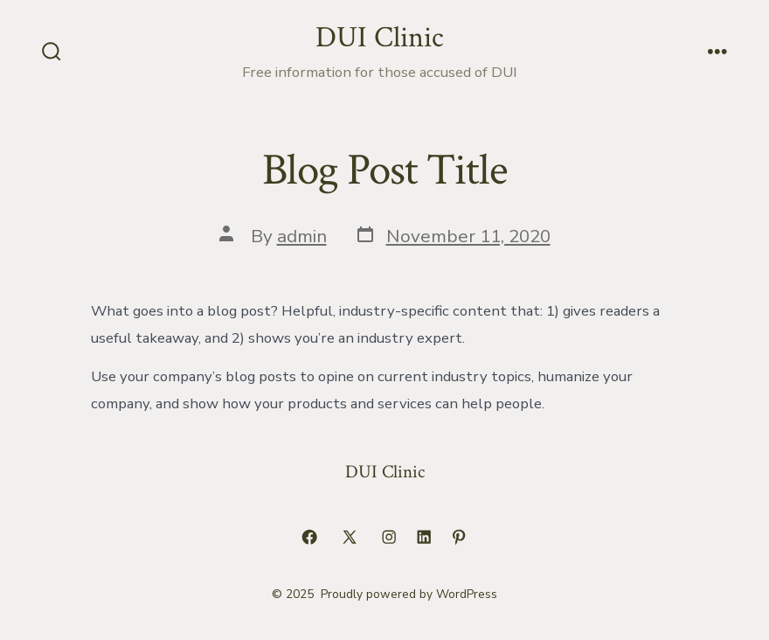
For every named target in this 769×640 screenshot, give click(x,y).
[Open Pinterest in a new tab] (459, 537)
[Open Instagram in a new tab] (389, 537)
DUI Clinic (385, 471)
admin (302, 236)
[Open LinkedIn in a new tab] (424, 537)
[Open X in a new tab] (349, 537)
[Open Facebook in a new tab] (309, 537)
